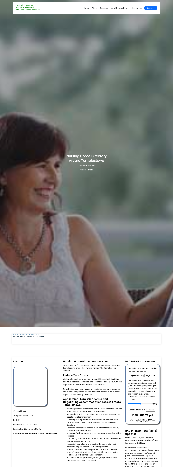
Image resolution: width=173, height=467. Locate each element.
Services (104, 8)
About (94, 8)
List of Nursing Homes (120, 8)
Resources (137, 8)
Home (86, 8)
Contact (150, 8)
